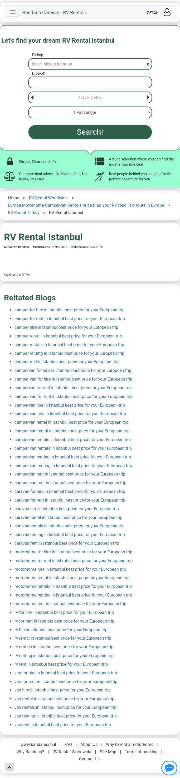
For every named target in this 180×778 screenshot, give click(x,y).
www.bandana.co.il (38, 744)
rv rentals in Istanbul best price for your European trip (63, 646)
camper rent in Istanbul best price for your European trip (66, 361)
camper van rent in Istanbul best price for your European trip (70, 482)
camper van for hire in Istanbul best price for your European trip (73, 379)
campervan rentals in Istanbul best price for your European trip (72, 439)
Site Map (108, 751)
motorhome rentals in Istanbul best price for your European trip (73, 586)
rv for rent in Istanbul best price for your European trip (64, 621)
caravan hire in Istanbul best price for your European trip (66, 508)
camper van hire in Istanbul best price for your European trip (70, 413)
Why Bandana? (30, 751)
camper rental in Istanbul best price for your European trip (68, 336)
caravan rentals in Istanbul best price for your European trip (69, 525)
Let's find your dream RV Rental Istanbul (58, 40)
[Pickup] (90, 64)
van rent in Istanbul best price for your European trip (62, 724)
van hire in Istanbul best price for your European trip (62, 690)
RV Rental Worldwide (48, 197)
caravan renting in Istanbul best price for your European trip (69, 534)
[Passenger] (90, 112)
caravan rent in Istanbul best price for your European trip (66, 543)
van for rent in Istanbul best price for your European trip (65, 681)
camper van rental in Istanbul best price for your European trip (72, 430)
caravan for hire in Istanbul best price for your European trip (69, 491)
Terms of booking (141, 751)
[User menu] (167, 12)
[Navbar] (12, 12)
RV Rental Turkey (23, 212)
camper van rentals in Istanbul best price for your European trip (73, 448)
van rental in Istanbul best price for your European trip (64, 698)
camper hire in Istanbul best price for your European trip (66, 327)
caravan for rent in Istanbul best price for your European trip (69, 500)
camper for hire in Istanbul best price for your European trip (69, 309)
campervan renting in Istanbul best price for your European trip (72, 456)
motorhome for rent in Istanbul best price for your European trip (73, 560)
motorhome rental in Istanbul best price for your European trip (72, 577)
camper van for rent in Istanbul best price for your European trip (73, 396)
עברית (152, 12)
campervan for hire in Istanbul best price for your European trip (72, 370)
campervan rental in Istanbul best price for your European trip (71, 422)
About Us (89, 744)
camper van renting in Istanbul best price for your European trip (73, 465)
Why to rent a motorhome (129, 744)
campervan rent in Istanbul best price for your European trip (69, 474)
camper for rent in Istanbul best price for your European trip (69, 318)
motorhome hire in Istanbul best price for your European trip (70, 569)
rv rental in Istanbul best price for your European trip (62, 638)
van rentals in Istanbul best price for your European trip (65, 707)
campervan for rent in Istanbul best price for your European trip (73, 387)
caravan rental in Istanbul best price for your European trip (68, 517)
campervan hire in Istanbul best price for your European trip (69, 405)
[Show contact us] (169, 768)
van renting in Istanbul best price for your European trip (65, 716)
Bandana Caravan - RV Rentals (54, 12)
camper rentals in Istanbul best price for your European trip (69, 344)
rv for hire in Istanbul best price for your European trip (64, 612)
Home (13, 197)
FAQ (68, 744)
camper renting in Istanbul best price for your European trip (69, 353)
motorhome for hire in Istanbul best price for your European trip (73, 551)
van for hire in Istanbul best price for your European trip (65, 672)
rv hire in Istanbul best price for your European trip (61, 629)
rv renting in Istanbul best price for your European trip (64, 655)
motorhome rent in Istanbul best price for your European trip (70, 603)
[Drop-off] (90, 82)
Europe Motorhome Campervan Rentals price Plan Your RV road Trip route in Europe (86, 205)
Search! (90, 132)
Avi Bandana (21, 247)
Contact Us (89, 758)
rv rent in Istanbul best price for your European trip (61, 664)
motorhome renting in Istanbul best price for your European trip (73, 595)
